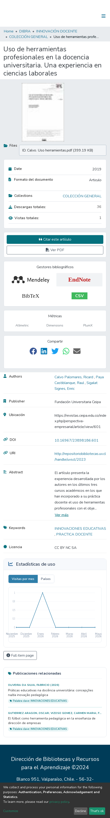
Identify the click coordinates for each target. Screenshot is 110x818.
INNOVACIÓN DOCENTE (56, 31)
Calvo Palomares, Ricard (74, 377)
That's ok (97, 811)
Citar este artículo (55, 239)
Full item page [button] (20, 655)
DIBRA (25, 31)
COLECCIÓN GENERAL (28, 36)
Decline (80, 811)
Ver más (62, 515)
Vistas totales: (24, 218)
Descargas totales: (27, 207)
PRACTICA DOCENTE (74, 534)
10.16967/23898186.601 (76, 440)
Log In (89, 16)
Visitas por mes (23, 579)
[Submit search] (80, 16)
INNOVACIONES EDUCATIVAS (80, 528)
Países (46, 579)
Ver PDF (55, 250)
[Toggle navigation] (103, 16)
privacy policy (59, 802)
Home (9, 31)
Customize (10, 811)
